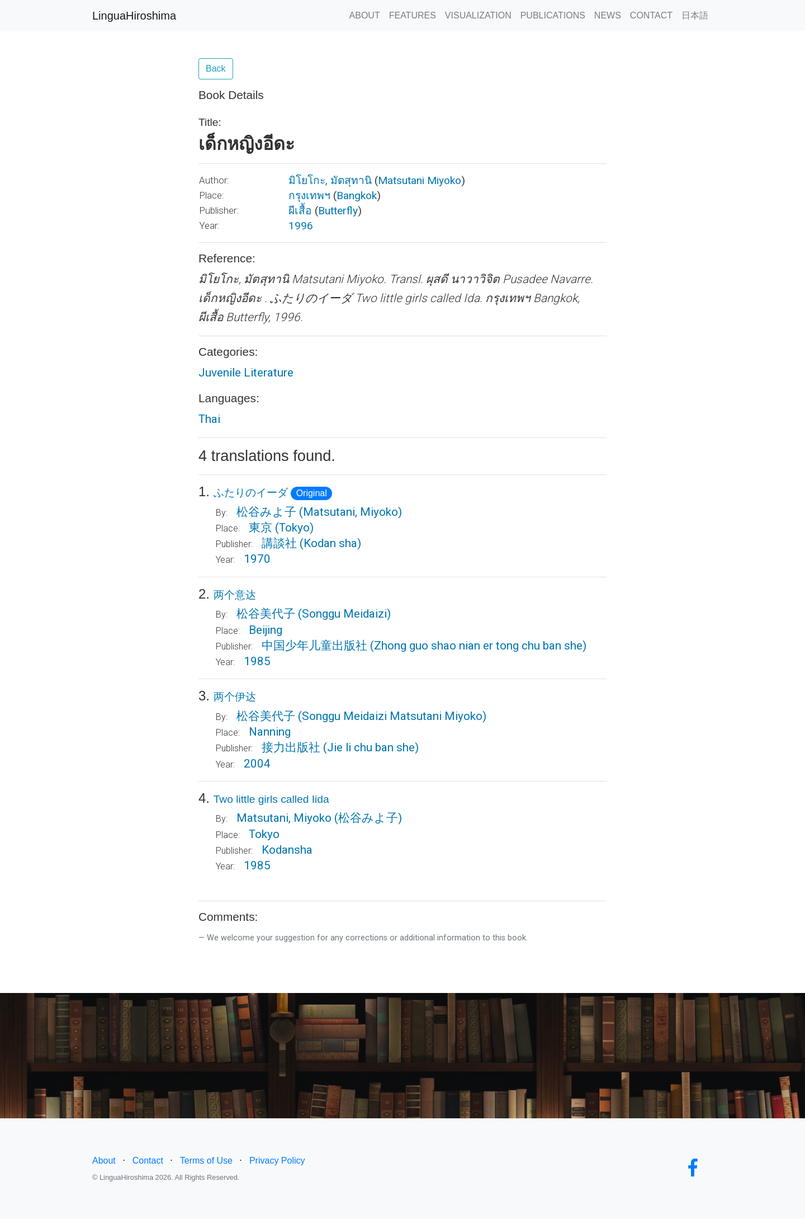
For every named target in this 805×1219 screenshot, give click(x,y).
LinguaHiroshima (134, 16)
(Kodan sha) (330, 543)
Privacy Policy (277, 1160)
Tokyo (264, 834)
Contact (147, 1160)
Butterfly (338, 210)
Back (216, 68)
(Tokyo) (294, 527)
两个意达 (235, 595)
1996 (300, 225)
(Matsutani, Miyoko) (350, 512)
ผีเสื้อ (300, 210)
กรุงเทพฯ (309, 195)
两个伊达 (235, 697)
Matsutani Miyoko (419, 180)
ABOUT (364, 15)
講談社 (279, 543)
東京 (260, 527)
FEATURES (412, 15)
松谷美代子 (265, 613)
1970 (257, 559)
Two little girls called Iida (271, 799)
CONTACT (651, 15)
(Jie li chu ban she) (371, 747)
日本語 (694, 15)
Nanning (270, 731)
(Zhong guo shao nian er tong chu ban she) (478, 645)
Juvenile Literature (245, 372)
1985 (257, 661)
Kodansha (287, 849)
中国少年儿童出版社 (314, 645)
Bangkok (357, 195)
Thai (209, 419)
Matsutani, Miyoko (284, 818)
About (104, 1160)
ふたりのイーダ (251, 492)
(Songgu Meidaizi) (344, 613)
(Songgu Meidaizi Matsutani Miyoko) (392, 716)
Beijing (265, 630)
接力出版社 (291, 747)
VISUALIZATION (478, 15)
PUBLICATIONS (552, 15)
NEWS (607, 15)
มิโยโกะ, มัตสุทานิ (330, 180)
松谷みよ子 (266, 512)
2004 (257, 763)
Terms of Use (206, 1160)
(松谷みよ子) (368, 818)
